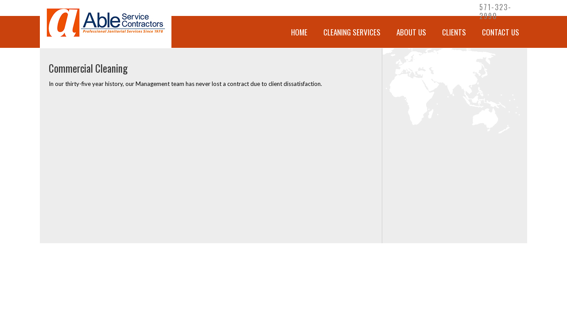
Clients (454, 32)
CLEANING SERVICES (352, 32)
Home (299, 32)
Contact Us (500, 32)
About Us (411, 32)
